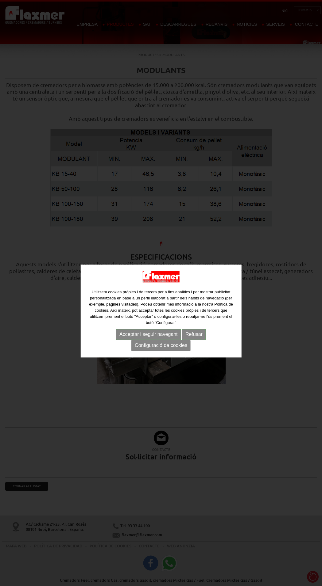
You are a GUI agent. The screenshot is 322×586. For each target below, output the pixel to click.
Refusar (194, 338)
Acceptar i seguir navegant (148, 338)
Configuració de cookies (161, 349)
